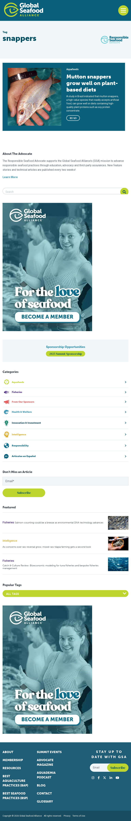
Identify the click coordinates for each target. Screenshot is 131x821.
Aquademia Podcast (46, 775)
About (8, 752)
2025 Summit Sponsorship (65, 354)
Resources (12, 768)
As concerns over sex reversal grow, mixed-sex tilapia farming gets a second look (47, 547)
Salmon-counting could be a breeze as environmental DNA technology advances (59, 522)
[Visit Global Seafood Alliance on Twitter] (104, 778)
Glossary (45, 801)
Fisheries (8, 522)
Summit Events (49, 752)
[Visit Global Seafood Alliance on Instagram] (93, 778)
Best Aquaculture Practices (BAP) (15, 780)
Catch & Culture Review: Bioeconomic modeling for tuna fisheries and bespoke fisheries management (50, 567)
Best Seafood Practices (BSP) (15, 796)
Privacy (67, 816)
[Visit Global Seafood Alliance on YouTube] (117, 778)
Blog (41, 785)
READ (73, 118)
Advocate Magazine (45, 762)
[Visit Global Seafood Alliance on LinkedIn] (111, 778)
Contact (44, 793)
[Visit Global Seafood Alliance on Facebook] (98, 778)
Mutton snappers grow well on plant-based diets (92, 83)
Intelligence (10, 540)
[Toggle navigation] (123, 10)
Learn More (10, 177)
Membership (13, 760)
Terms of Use (78, 816)
